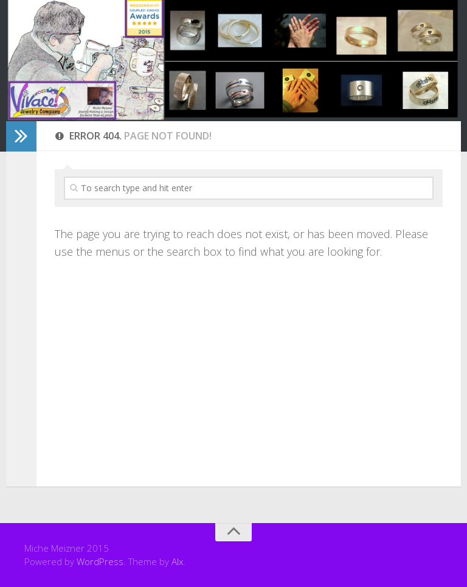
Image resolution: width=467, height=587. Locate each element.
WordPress (100, 561)
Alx (177, 561)
